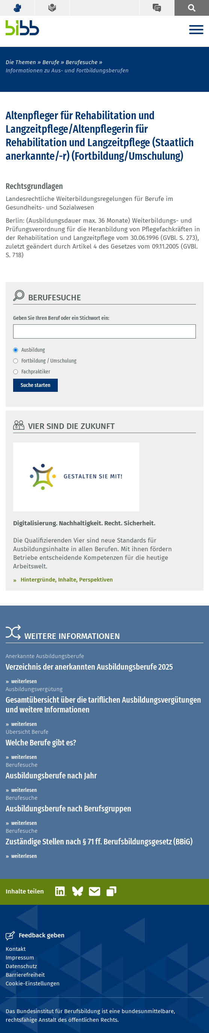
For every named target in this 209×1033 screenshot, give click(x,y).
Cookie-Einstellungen (33, 983)
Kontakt (16, 949)
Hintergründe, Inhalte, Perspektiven (67, 579)
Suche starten (35, 385)
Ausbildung (33, 349)
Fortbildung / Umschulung (49, 360)
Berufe (50, 62)
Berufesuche (82, 62)
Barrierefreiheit (25, 975)
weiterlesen (24, 681)
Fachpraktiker (35, 371)
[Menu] (196, 30)
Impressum (20, 957)
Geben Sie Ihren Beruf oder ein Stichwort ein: (61, 318)
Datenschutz (21, 966)
